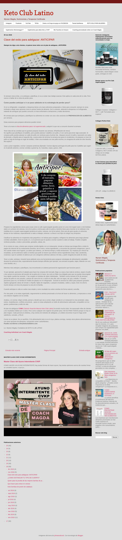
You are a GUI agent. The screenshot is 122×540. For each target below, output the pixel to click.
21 (7, 457)
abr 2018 (11, 508)
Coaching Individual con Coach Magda (18, 332)
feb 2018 (11, 514)
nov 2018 (11, 472)
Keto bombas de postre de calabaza (20, 487)
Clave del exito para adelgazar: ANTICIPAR (22, 475)
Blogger (80, 535)
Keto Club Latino (28, 13)
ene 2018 (11, 517)
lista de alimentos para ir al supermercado (31, 126)
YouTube (28, 23)
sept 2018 (11, 493)
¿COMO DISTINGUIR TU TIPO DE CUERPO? (23, 478)
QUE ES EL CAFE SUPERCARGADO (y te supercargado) (111, 334)
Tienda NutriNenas (77, 23)
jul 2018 (11, 499)
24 (7, 448)
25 (7, 445)
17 (7, 521)
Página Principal (49, 350)
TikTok (36, 23)
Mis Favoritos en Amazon (61, 30)
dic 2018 (11, 469)
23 (7, 451)
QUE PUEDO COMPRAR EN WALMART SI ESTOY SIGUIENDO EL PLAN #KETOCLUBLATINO (105, 315)
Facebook (18, 23)
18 (7, 466)
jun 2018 (11, 502)
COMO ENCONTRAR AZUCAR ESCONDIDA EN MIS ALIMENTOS (111, 412)
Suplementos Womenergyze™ (15, 30)
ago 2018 (11, 496)
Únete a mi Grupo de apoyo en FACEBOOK (55, 23)
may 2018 (11, 505)
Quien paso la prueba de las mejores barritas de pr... (25, 481)
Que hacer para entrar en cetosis (19, 484)
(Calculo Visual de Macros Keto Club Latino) (36, 308)
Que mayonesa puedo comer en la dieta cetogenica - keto (111, 374)
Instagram (9, 23)
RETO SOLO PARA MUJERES (96, 23)
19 (7, 463)
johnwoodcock (59, 535)
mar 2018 (11, 511)
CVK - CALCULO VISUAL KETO (110, 293)
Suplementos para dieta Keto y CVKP (39, 30)
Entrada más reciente (12, 350)
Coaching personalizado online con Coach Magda (86, 30)
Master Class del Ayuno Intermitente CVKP (22, 361)
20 (7, 460)
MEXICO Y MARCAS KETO (110, 275)
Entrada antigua (84, 350)
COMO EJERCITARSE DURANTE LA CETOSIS (110, 392)
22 (7, 454)
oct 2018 (11, 490)
